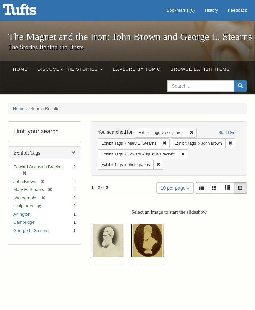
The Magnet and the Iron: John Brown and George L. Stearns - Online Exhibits (28, 11)
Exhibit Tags (26, 152)
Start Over (227, 132)
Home (20, 69)
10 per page (175, 188)
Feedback (237, 10)
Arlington (21, 214)
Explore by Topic (136, 69)
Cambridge (24, 222)
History (211, 10)
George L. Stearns (30, 230)
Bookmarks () (181, 10)
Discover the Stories (70, 69)
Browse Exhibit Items (200, 69)
